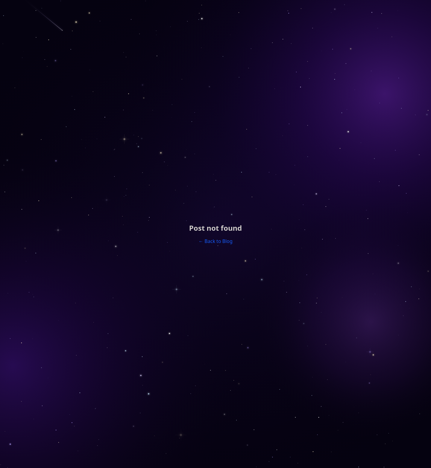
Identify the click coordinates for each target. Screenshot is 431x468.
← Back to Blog (215, 241)
